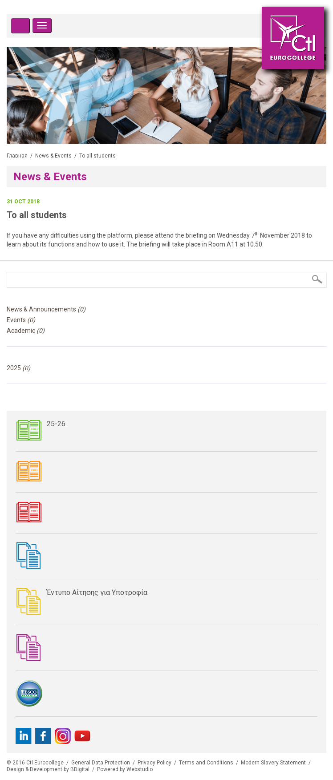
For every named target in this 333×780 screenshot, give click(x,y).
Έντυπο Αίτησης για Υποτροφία (97, 592)
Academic (26, 330)
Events (21, 319)
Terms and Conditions (206, 763)
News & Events (53, 156)
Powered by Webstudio (125, 769)
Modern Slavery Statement (273, 763)
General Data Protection (100, 763)
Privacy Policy (154, 763)
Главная (17, 156)
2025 (18, 368)
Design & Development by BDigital (48, 769)
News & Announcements (46, 309)
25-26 (56, 424)
